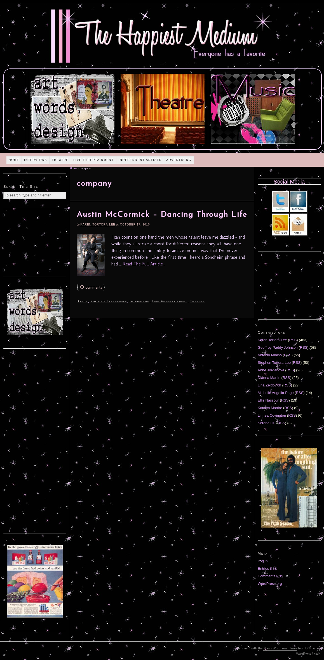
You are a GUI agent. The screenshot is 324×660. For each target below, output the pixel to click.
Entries (267, 568)
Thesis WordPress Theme (280, 648)
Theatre (60, 160)
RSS (293, 340)
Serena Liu (266, 423)
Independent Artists (140, 160)
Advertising (178, 160)
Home (14, 160)
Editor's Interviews (108, 301)
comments (91, 287)
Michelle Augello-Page (276, 393)
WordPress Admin (308, 654)
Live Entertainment (93, 160)
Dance (82, 301)
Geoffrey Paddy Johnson (278, 347)
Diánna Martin (269, 378)
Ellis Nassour (268, 400)
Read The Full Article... (144, 264)
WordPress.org (270, 583)
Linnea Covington (272, 415)
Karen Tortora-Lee (97, 224)
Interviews (35, 160)
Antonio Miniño (270, 355)
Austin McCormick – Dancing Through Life (162, 215)
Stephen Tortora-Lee (274, 362)
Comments (270, 576)
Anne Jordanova (271, 370)
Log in (262, 561)
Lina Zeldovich (269, 385)
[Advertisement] (35, 242)
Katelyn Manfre (270, 408)
